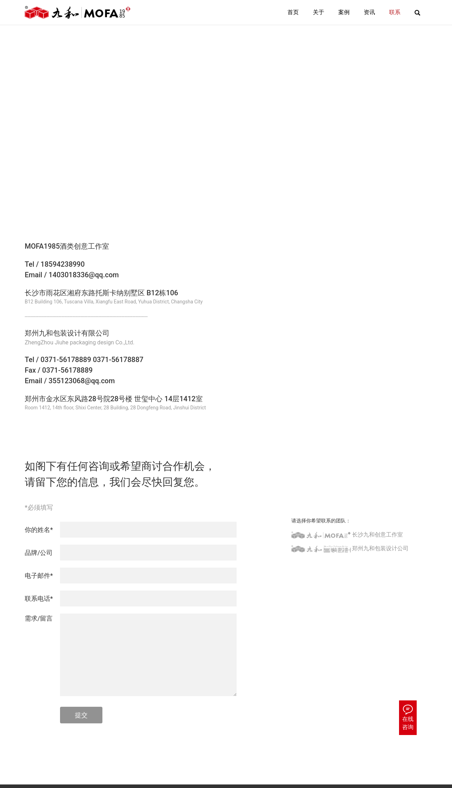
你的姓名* (39, 529)
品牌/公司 (39, 552)
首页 (293, 12)
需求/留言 (39, 618)
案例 (344, 12)
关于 (318, 12)
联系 (394, 12)
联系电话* (39, 598)
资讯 (369, 12)
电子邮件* (39, 575)
